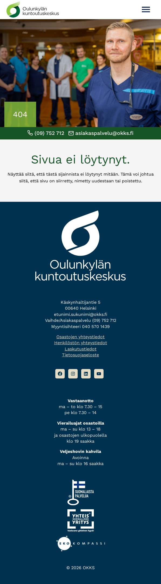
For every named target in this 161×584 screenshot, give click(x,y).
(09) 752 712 (46, 133)
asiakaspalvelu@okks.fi (100, 133)
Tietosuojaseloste (80, 354)
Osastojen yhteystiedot (80, 336)
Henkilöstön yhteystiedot (80, 342)
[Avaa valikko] (146, 9)
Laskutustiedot (81, 348)
